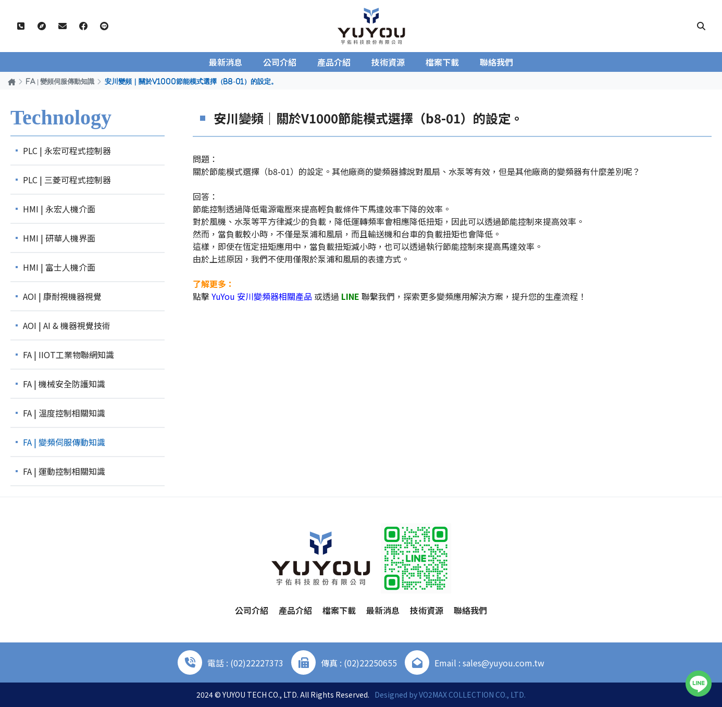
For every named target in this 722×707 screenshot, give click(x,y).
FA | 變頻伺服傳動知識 (60, 81)
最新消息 (225, 62)
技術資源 (388, 62)
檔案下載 (442, 62)
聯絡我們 (496, 62)
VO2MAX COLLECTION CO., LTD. (472, 694)
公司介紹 (279, 62)
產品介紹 (334, 62)
